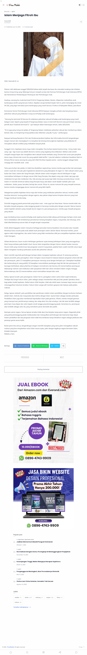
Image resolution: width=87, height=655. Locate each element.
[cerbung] (39, 598)
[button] (80, 5)
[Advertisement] (43, 627)
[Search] (83, 5)
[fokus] (59, 598)
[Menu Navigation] (4, 5)
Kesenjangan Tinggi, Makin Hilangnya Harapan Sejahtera (39, 562)
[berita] (28, 598)
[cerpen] (50, 598)
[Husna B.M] (7, 21)
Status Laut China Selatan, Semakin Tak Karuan (35, 581)
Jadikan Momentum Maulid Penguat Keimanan (35, 542)
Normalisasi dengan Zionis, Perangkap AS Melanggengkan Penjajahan (44, 552)
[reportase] (21, 539)
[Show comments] (76, 652)
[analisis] (18, 598)
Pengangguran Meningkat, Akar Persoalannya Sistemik (38, 571)
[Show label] (22, 607)
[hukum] (18, 602)
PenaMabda (11, 647)
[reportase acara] (29, 539)
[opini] (19, 549)
